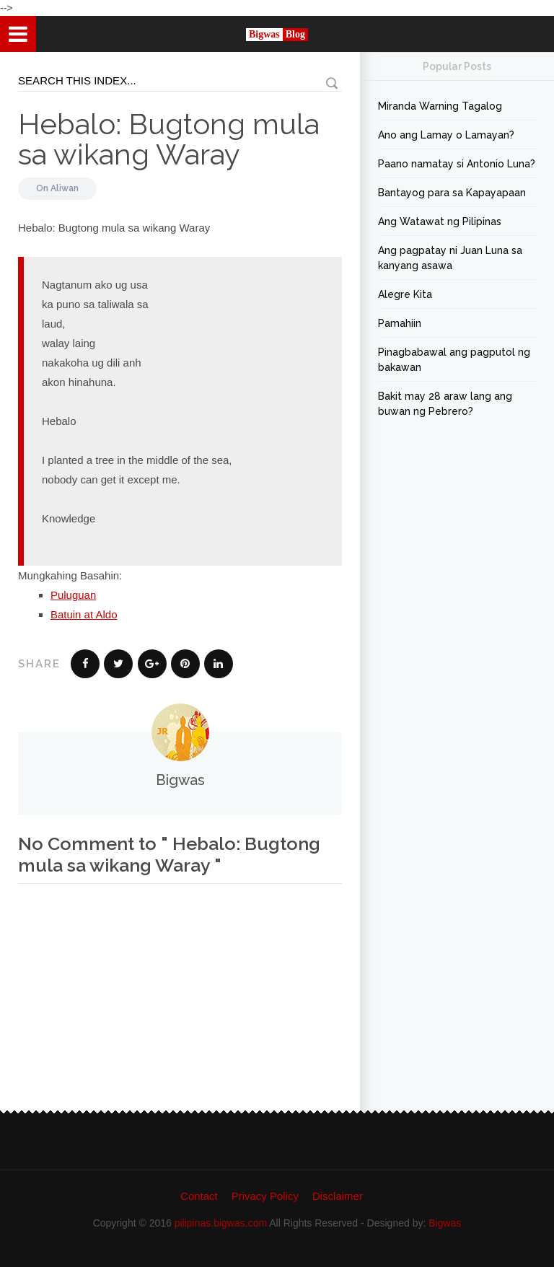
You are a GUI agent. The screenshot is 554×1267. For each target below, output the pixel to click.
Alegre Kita (405, 294)
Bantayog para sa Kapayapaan (452, 192)
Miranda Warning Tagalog (440, 106)
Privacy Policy (265, 1196)
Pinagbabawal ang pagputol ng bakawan (454, 359)
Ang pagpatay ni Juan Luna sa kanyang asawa (450, 258)
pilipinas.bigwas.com (221, 1223)
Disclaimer (337, 1196)
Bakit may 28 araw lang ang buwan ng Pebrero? (445, 403)
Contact (199, 1196)
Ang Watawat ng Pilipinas (439, 221)
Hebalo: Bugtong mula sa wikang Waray (169, 139)
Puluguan (73, 595)
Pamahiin (399, 323)
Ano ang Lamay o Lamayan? (446, 135)
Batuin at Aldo (84, 614)
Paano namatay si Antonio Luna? (456, 164)
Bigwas (444, 1223)
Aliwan (64, 188)
